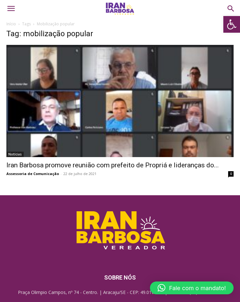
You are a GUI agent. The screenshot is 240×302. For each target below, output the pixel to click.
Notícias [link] (15, 154)
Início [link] (11, 24)
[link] (231, 24)
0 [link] (231, 174)
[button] (192, 287)
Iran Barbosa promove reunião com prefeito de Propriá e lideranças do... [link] (112, 165)
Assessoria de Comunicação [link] (32, 173)
